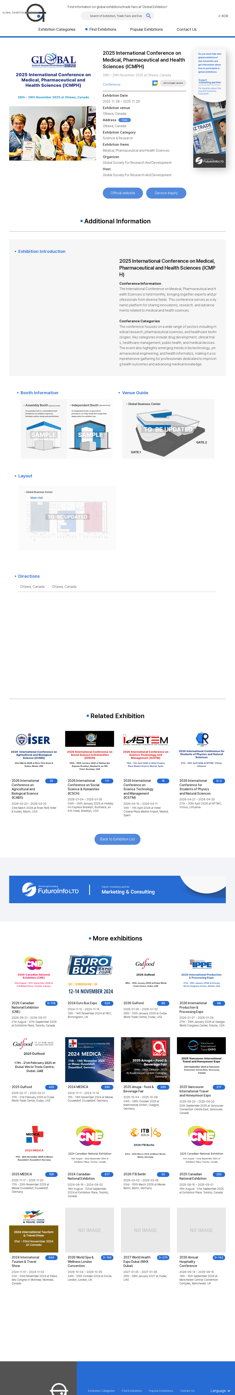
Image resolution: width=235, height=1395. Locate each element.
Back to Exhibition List (117, 839)
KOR (223, 16)
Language (218, 1391)
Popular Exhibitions (146, 29)
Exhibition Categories (57, 29)
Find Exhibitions (102, 29)
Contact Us (187, 29)
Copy (124, 120)
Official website (123, 193)
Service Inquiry (166, 193)
